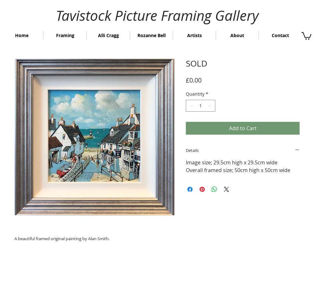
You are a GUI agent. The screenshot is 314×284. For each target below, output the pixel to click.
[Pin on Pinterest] (202, 189)
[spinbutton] (200, 105)
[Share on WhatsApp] (214, 189)
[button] (306, 35)
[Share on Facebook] (190, 189)
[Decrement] (191, 105)
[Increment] (210, 105)
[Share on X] (226, 189)
